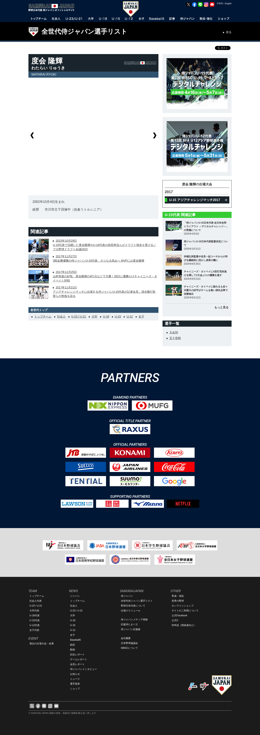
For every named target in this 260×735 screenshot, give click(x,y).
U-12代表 (34, 625)
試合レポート (77, 654)
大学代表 (34, 610)
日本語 (220, 3)
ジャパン (75, 596)
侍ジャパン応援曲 (130, 629)
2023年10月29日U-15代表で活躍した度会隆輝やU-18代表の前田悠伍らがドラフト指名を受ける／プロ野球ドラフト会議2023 (104, 245)
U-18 (106, 316)
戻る (229, 32)
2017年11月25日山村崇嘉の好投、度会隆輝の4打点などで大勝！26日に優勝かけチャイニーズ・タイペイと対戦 (105, 276)
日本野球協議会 (129, 643)
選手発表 (75, 683)
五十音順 (175, 338)
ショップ (75, 688)
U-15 (118, 316)
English (228, 3)
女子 (141, 316)
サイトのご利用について (185, 610)
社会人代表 (35, 600)
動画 (72, 649)
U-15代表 (34, 620)
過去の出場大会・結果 (41, 643)
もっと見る (221, 307)
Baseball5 (75, 639)
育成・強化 (178, 596)
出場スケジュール (130, 610)
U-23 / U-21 (78, 316)
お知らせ (75, 674)
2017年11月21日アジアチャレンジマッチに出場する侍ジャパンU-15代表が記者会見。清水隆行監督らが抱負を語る (104, 292)
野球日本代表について (133, 605)
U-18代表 (34, 615)
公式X (175, 620)
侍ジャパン (127, 596)
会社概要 (126, 638)
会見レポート (77, 664)
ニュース (75, 678)
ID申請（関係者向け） (184, 625)
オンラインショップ (183, 605)
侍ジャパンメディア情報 (134, 619)
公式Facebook (179, 615)
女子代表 (34, 630)
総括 (72, 644)
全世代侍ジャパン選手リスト (84, 31)
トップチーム (42, 316)
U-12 (130, 316)
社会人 (61, 316)
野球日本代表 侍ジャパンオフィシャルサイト (52, 7)
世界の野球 (178, 600)
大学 (94, 316)
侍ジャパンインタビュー (83, 669)
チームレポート (78, 659)
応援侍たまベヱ (129, 624)
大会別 (173, 332)
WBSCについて (129, 648)
